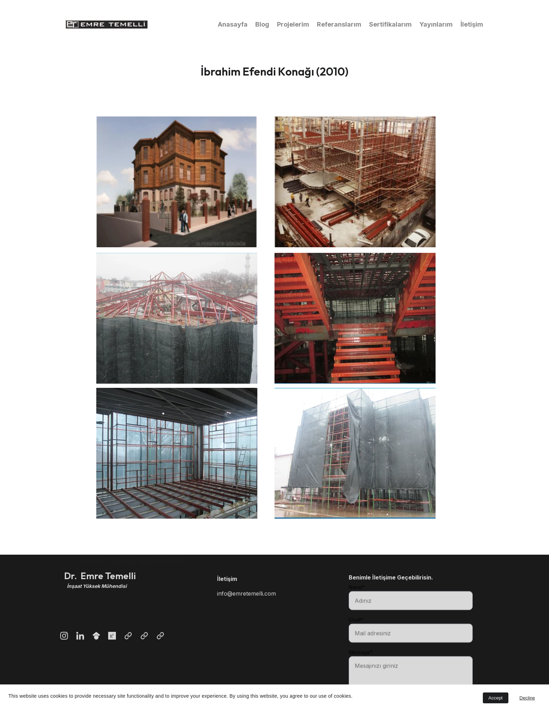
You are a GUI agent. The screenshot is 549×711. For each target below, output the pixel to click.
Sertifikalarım (390, 24)
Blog (262, 24)
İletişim (471, 24)
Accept (495, 698)
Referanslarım (339, 24)
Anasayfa (233, 24)
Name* (356, 598)
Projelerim (293, 24)
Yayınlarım (436, 24)
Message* (361, 663)
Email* (356, 631)
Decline (527, 698)
